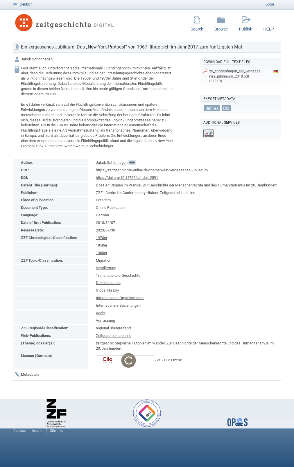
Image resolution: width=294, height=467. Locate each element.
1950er (101, 245)
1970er (101, 238)
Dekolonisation (108, 283)
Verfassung (105, 320)
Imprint (38, 431)
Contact (19, 431)
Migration (103, 260)
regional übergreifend (113, 328)
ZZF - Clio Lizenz (168, 360)
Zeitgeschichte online (113, 335)
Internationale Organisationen (120, 298)
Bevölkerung (106, 268)
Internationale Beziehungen (118, 305)
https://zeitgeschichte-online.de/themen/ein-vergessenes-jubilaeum (152, 170)
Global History (107, 290)
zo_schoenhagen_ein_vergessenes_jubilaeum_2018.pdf (235, 73)
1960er (101, 253)
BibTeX (212, 108)
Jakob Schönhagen (37, 59)
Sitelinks (56, 431)
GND (132, 162)
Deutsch (26, 4)
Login (270, 4)
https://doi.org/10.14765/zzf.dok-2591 (127, 177)
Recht (100, 313)
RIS (226, 108)
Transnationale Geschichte (118, 275)
